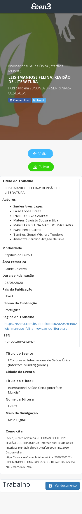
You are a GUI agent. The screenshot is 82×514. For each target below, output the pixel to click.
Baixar (41, 166)
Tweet (38, 100)
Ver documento (62, 485)
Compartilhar (19, 100)
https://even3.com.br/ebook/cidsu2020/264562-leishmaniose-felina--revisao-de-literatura (41, 325)
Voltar (40, 153)
